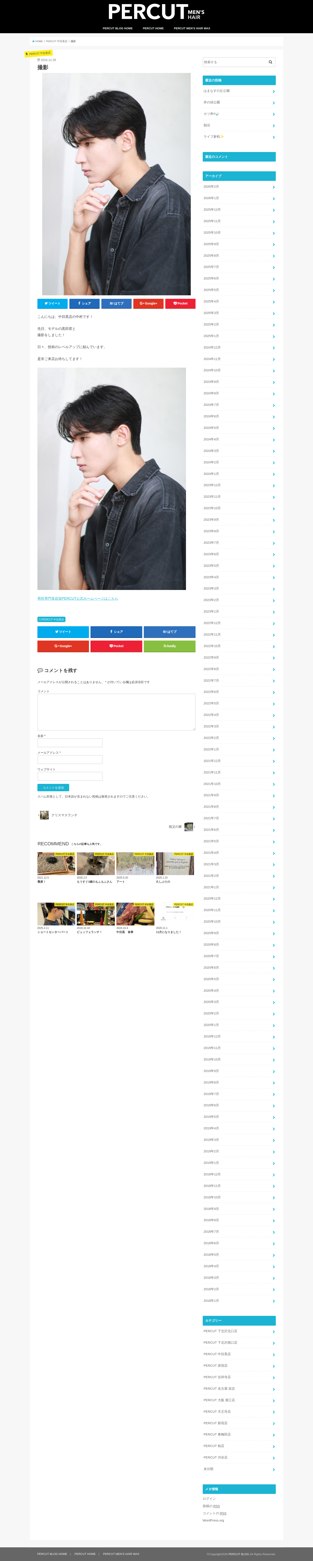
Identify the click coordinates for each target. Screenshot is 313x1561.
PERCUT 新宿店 (216, 1423)
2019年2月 (211, 1151)
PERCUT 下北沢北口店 (220, 1331)
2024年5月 (211, 427)
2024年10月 (212, 370)
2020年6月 (211, 967)
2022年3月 (211, 726)
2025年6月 (211, 278)
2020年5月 (211, 979)
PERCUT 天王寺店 (217, 1411)
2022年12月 (212, 623)
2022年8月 (211, 669)
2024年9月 (211, 381)
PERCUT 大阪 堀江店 (219, 1400)
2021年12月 (212, 761)
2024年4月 (211, 439)
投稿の (211, 1506)
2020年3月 (211, 1002)
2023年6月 (211, 554)
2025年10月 (212, 232)
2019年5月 (211, 1116)
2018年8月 (211, 1220)
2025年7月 (211, 267)
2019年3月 (211, 1139)
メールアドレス (49, 752)
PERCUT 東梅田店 (217, 1434)
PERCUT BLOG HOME (118, 28)
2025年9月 (211, 244)
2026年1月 (211, 198)
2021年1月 (211, 887)
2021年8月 (211, 806)
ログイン (209, 1498)
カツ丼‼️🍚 (211, 114)
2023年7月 (211, 542)
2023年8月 (211, 531)
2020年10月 (212, 921)
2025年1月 (211, 336)
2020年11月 (212, 910)
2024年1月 (211, 474)
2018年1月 (211, 1300)
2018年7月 (211, 1231)
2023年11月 (212, 496)
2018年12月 (212, 1174)
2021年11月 (212, 772)
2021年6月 (211, 829)
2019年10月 (212, 1059)
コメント (43, 691)
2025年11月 (212, 221)
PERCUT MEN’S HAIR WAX (192, 28)
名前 (41, 736)
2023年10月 (212, 508)
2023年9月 (211, 519)
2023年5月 (211, 565)
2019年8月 (211, 1082)
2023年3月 (211, 588)
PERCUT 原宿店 (216, 1365)
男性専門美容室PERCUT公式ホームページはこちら (77, 598)
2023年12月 (212, 485)
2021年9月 (211, 795)
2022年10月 (212, 646)
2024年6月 (211, 416)
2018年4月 (211, 1266)
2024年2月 (211, 462)
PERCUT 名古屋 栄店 (219, 1388)
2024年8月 (211, 393)
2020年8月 (211, 944)
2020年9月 (211, 933)
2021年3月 (211, 864)
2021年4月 (211, 852)
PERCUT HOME (153, 28)
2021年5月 (211, 841)
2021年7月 (211, 818)
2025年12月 (212, 209)
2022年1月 (211, 749)
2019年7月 (211, 1094)
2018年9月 (211, 1209)
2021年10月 (212, 784)
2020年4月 (211, 990)
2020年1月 (211, 1025)
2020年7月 (211, 956)
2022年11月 (212, 634)
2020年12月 (212, 898)
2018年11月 (212, 1186)
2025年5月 (211, 290)
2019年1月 (211, 1163)
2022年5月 (211, 703)
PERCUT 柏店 (214, 1446)
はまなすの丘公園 (217, 91)
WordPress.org (213, 1520)
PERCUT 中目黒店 (53, 619)
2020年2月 (211, 1013)
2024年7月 (211, 404)
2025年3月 (211, 313)
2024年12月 (212, 347)
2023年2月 (211, 600)
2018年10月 (212, 1197)
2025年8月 (211, 255)
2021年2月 (211, 875)
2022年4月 (211, 715)
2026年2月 (211, 186)
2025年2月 (211, 324)
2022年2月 (211, 738)
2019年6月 (211, 1105)
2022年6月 (211, 692)
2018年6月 (211, 1243)
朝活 (207, 125)
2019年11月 (212, 1048)
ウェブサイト (46, 769)
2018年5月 (211, 1254)
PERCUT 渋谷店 (216, 1457)
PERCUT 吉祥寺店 (217, 1377)
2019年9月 (211, 1071)
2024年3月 (211, 451)
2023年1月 (211, 611)
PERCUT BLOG (238, 1554)
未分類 (208, 1469)
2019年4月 (211, 1128)
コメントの (215, 1513)
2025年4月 (211, 301)
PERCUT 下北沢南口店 (220, 1342)
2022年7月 (211, 680)
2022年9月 (211, 657)
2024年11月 (212, 359)
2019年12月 (212, 1036)
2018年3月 (211, 1277)
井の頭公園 (212, 102)
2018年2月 (211, 1289)
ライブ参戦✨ (214, 136)
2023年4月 (211, 577)
